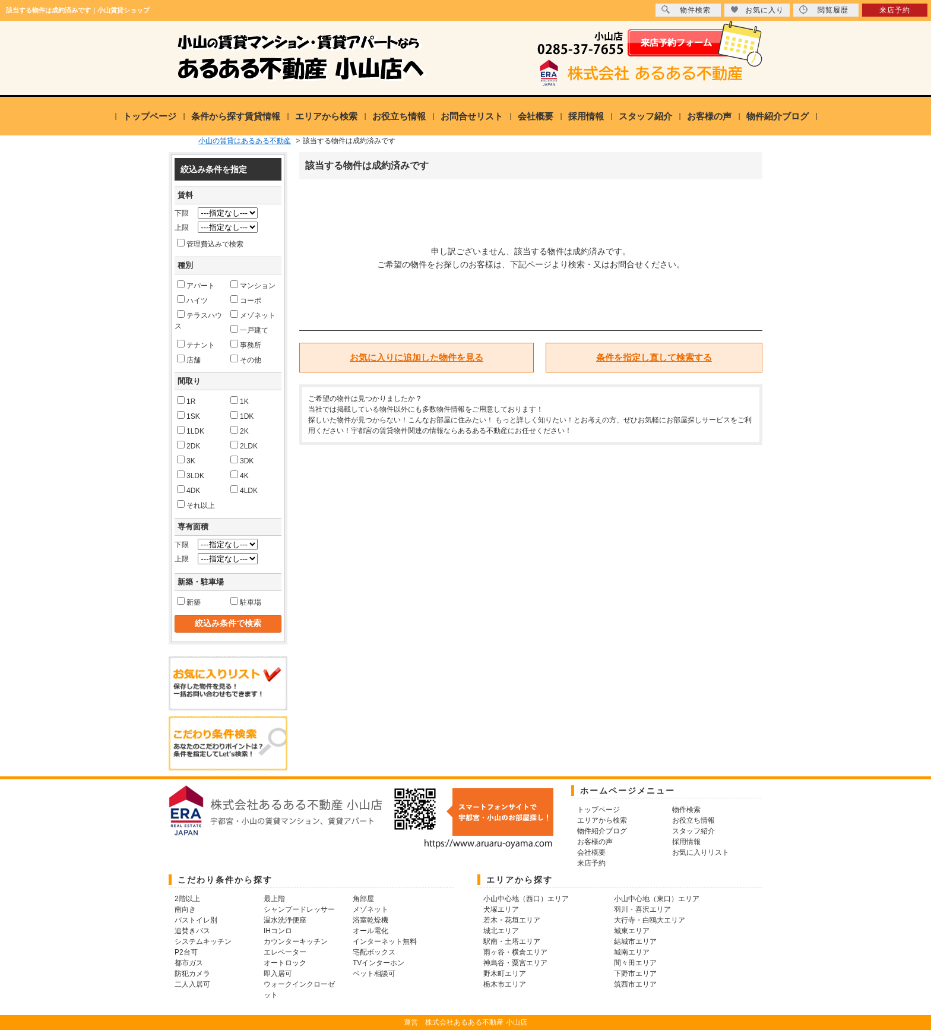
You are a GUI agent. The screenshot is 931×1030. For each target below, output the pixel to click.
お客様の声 (709, 116)
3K (186, 460)
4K (239, 475)
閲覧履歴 (823, 9)
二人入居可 (192, 984)
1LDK (190, 430)
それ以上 (196, 505)
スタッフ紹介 (645, 116)
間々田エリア (635, 963)
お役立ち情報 (399, 116)
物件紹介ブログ (777, 116)
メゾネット (253, 315)
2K (239, 430)
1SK (188, 416)
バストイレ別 (196, 920)
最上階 (274, 899)
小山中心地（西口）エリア (526, 899)
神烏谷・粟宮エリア (515, 963)
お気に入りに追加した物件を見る (416, 357)
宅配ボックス (374, 952)
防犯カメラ (192, 973)
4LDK (244, 490)
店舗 (189, 359)
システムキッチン (203, 941)
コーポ (245, 300)
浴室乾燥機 (370, 920)
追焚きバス (192, 931)
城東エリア (632, 931)
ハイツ (192, 300)
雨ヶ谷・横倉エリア (515, 952)
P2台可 (186, 952)
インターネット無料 (385, 941)
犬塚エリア (501, 909)
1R (186, 401)
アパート (196, 285)
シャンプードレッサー (299, 909)
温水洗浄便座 (285, 920)
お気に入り (757, 9)
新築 (189, 601)
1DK (242, 416)
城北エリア (501, 931)
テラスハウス (198, 320)
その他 (245, 359)
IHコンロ (278, 931)
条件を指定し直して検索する (654, 357)
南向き (185, 909)
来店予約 (894, 10)
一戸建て (249, 329)
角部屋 (363, 899)
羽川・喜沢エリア (642, 909)
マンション (253, 285)
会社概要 (535, 116)
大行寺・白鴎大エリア (649, 920)
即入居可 (278, 973)
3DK (242, 460)
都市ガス (189, 963)
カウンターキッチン (296, 941)
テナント (196, 344)
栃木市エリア (504, 984)
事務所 (245, 344)
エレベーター (285, 952)
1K (239, 401)
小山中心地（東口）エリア (656, 899)
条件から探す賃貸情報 (235, 116)
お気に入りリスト (700, 852)
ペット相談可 (374, 973)
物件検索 (686, 9)
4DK (188, 490)
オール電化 (370, 931)
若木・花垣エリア (511, 920)
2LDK (244, 445)
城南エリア (632, 952)
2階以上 (187, 899)
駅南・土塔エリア (511, 941)
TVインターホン (378, 963)
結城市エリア (635, 941)
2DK (188, 445)
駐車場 (245, 601)
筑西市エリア (635, 984)
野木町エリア (504, 973)
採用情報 (586, 116)
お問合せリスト (472, 116)
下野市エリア (635, 973)
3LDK (190, 475)
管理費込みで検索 (210, 243)
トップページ (149, 116)
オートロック (285, 963)
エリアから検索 (326, 116)
